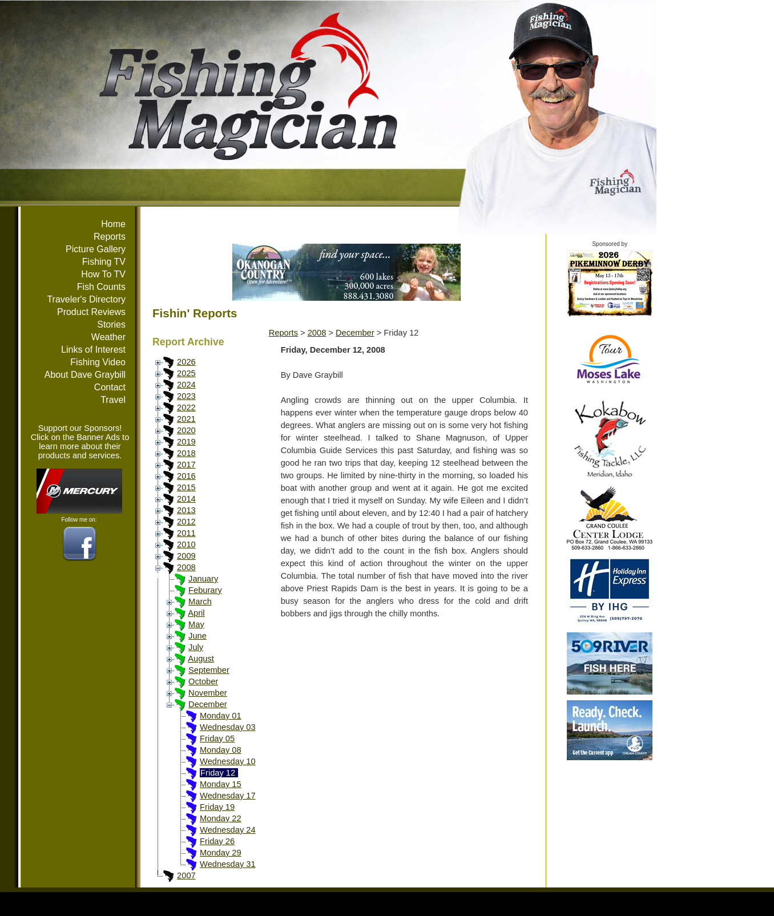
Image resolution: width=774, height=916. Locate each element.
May (196, 624)
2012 (186, 521)
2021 (186, 418)
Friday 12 (217, 772)
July (195, 647)
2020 (186, 430)
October (203, 681)
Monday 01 (220, 715)
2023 (186, 396)
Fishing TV (104, 262)
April (196, 613)
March (200, 601)
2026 (186, 361)
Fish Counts (101, 287)
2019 (186, 441)
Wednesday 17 (228, 795)
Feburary (205, 590)
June (197, 635)
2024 (186, 384)
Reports (110, 236)
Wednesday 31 (228, 864)
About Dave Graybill (85, 375)
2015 (186, 487)
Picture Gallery (96, 249)
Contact (110, 387)
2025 (186, 373)
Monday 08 (220, 749)
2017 (186, 464)
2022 (186, 407)
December (207, 704)
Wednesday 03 (228, 727)
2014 (186, 498)
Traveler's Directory (86, 299)
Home (113, 224)
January (203, 578)
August (201, 658)
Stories (111, 324)
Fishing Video (98, 362)
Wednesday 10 (228, 761)
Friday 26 (217, 841)
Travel (113, 400)
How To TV (103, 274)
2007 (186, 875)
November (207, 692)
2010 (186, 544)
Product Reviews (91, 312)
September (208, 670)
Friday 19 (217, 807)
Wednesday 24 (228, 829)
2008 (186, 567)
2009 (186, 555)
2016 (186, 476)
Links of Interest (93, 349)
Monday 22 (220, 818)
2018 (186, 453)
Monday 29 (220, 852)
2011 (186, 533)
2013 (186, 510)
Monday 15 (220, 784)
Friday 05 (217, 738)
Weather (108, 337)
